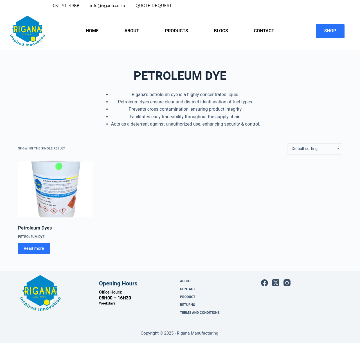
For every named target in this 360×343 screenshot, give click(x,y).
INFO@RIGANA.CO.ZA (107, 5)
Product (187, 297)
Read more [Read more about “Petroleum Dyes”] (34, 248)
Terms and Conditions (200, 313)
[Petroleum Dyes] (55, 189)
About (131, 30)
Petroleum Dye (31, 237)
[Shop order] (314, 149)
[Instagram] (287, 282)
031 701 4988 (66, 5)
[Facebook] (264, 282)
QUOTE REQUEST (154, 5)
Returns (187, 305)
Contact (264, 30)
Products (176, 30)
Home (92, 30)
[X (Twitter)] (275, 282)
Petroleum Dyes (35, 228)
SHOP (330, 30)
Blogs (221, 30)
